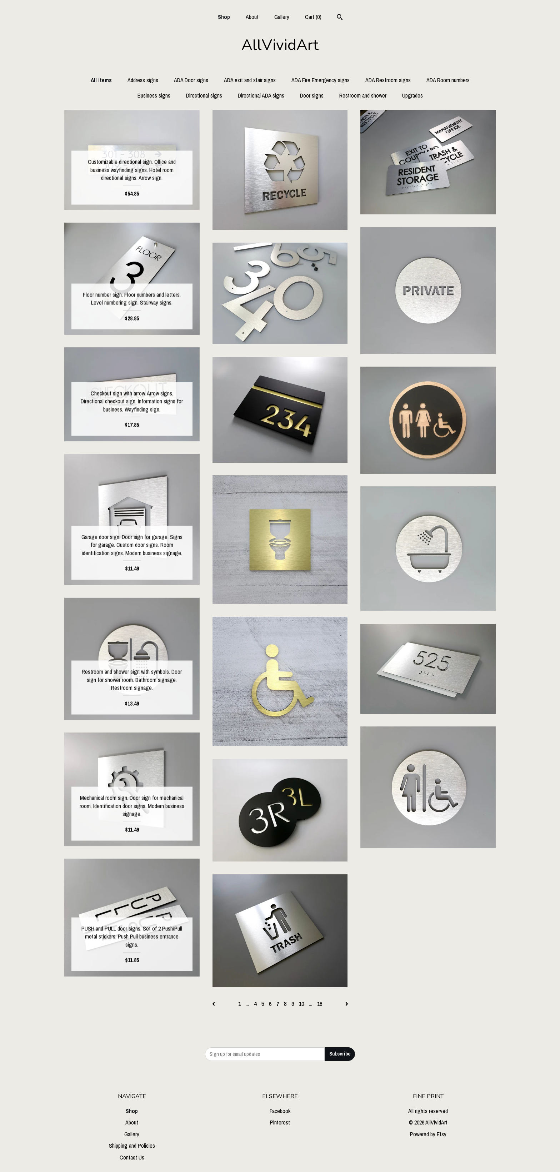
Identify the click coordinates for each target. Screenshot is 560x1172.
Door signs (312, 95)
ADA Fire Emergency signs (320, 80)
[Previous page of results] (214, 1004)
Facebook (280, 1111)
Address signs (143, 80)
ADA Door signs (191, 80)
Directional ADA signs (261, 95)
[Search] (339, 18)
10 (301, 1004)
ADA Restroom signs (388, 80)
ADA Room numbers (448, 80)
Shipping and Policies (132, 1145)
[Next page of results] (347, 1004)
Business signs (154, 95)
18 (319, 1004)
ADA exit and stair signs (250, 80)
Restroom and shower (362, 95)
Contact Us (132, 1157)
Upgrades (412, 95)
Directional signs (204, 95)
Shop (224, 17)
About (252, 17)
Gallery (281, 17)
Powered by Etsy (428, 1134)
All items (101, 80)
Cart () (313, 17)
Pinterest (280, 1122)
